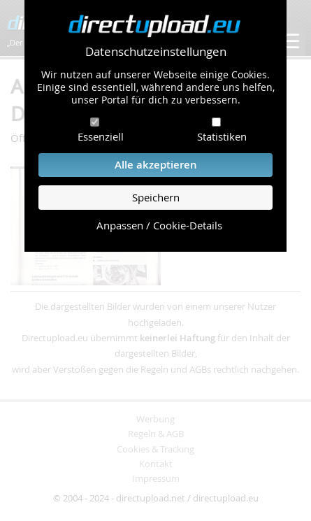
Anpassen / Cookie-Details (159, 225)
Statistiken (222, 136)
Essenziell (101, 136)
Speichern (156, 197)
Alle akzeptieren (156, 164)
